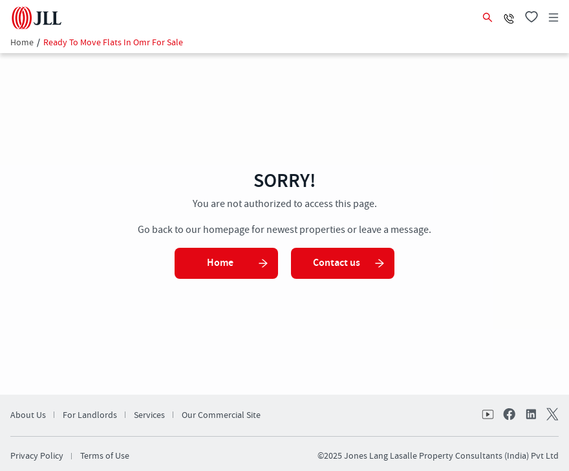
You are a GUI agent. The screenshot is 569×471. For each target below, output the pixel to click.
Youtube (489, 415)
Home (22, 43)
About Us (28, 415)
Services (149, 415)
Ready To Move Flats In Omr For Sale (113, 43)
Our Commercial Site (221, 415)
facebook (509, 415)
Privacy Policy (36, 456)
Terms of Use (104, 456)
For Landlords (90, 415)
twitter (551, 415)
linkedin (530, 415)
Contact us (349, 263)
